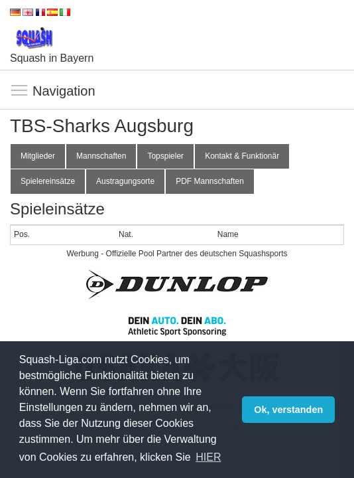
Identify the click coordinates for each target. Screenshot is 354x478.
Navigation (20, 91)
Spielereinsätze (48, 181)
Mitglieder (38, 156)
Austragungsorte (125, 181)
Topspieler (165, 156)
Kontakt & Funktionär (242, 156)
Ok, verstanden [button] (288, 409)
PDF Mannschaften (210, 181)
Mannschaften (101, 156)
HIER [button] (208, 457)
